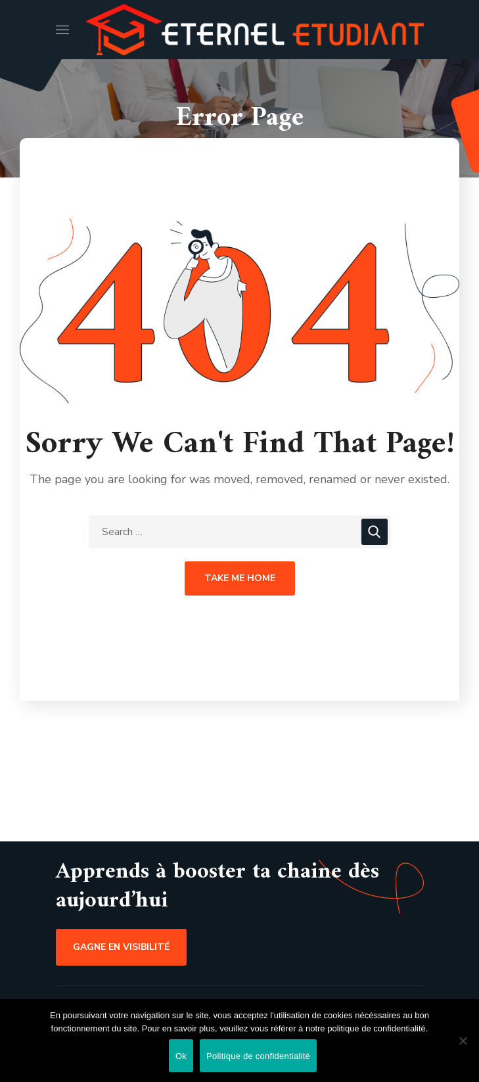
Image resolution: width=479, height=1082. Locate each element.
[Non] (462, 1040)
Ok (181, 1056)
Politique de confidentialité (258, 1056)
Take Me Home (239, 578)
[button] (121, 947)
